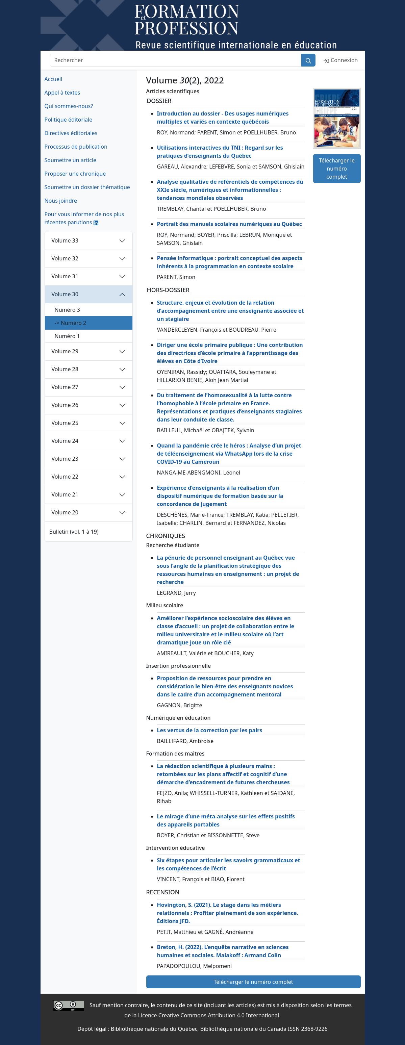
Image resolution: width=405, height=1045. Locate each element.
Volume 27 (65, 387)
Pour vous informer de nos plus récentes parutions (84, 218)
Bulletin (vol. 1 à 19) (74, 531)
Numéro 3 (67, 309)
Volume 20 (65, 512)
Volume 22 (65, 476)
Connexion (341, 60)
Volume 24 (65, 440)
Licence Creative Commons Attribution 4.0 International (208, 1015)
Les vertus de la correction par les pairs (209, 730)
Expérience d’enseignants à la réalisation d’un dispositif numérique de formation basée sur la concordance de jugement (220, 496)
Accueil (53, 79)
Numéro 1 (67, 336)
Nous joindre (61, 200)
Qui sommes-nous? (69, 106)
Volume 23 (65, 458)
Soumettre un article (71, 160)
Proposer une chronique (75, 173)
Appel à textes (62, 92)
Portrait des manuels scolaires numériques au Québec (229, 224)
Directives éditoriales (71, 133)
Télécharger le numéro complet (337, 168)
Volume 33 (65, 240)
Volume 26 (65, 405)
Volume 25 (65, 423)
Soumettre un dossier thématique (87, 187)
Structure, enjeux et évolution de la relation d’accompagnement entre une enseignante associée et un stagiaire (230, 311)
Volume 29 (65, 351)
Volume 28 (65, 369)
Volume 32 (65, 258)
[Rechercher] (176, 60)
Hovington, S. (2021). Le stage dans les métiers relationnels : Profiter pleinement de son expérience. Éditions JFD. (228, 913)
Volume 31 (65, 276)
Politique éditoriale (69, 119)
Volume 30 (65, 294)
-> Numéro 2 (70, 323)
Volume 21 (65, 494)
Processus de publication (76, 146)
